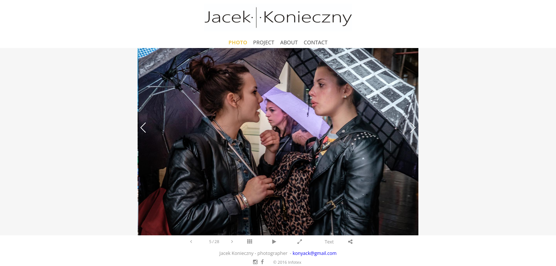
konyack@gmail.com (315, 253)
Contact (315, 42)
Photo (238, 42)
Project (263, 42)
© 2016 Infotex (287, 262)
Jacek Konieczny (278, 17)
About (289, 42)
